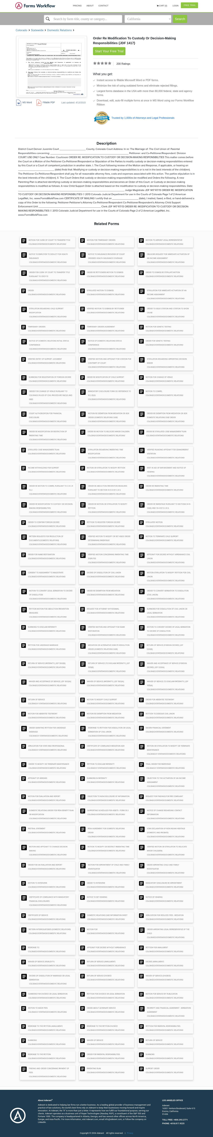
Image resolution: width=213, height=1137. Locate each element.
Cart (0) (162, 6)
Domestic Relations (59, 30)
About (90, 5)
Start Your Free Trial (109, 51)
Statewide (37, 30)
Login (175, 6)
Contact (103, 5)
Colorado (21, 30)
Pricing (77, 5)
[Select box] (83, 19)
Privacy (130, 1133)
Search (180, 19)
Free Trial (189, 5)
